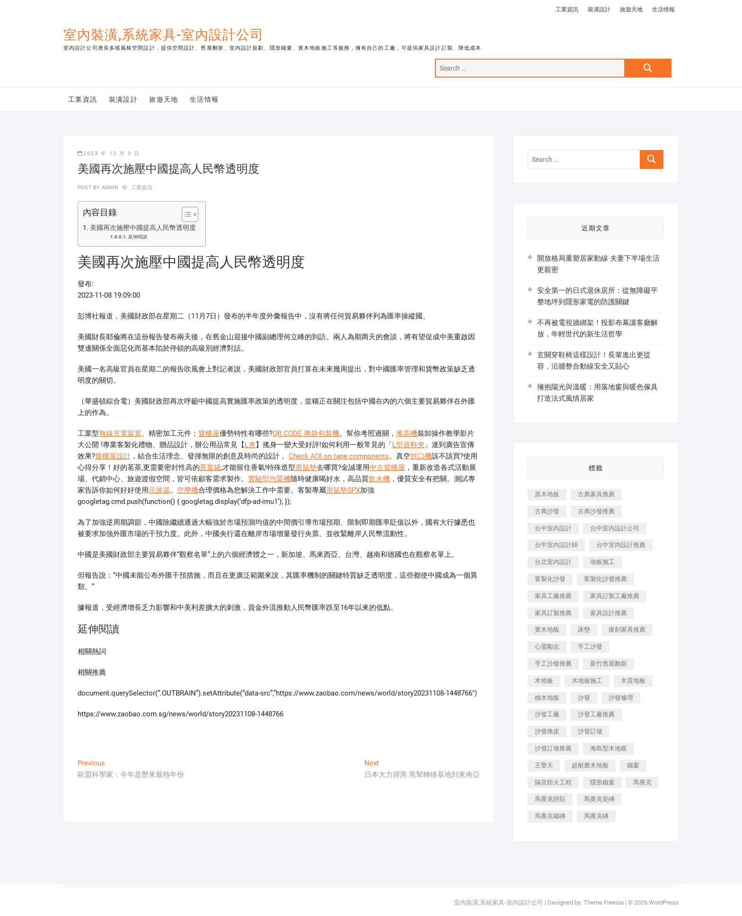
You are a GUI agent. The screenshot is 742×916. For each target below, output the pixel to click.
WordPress (664, 902)
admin (109, 188)
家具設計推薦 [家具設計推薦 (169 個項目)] (608, 613)
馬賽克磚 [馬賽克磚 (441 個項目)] (596, 815)
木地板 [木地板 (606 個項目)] (544, 680)
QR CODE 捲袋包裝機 (306, 433)
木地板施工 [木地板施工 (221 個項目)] (587, 680)
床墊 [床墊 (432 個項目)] (584, 629)
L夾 (250, 444)
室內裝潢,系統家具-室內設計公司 (163, 35)
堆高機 (406, 433)
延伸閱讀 (137, 236)
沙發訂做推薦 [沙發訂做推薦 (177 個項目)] (553, 748)
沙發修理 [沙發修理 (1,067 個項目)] (621, 697)
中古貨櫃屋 (387, 467)
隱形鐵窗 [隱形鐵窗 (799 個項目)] (602, 782)
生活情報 (663, 9)
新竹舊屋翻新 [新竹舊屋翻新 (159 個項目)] (608, 663)
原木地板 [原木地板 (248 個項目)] (547, 494)
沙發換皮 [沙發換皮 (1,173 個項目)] (547, 731)
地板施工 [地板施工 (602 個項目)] (602, 561)
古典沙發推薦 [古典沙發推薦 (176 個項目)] (596, 511)
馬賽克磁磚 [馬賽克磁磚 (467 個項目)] (550, 815)
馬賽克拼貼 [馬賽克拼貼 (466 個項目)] (550, 798)
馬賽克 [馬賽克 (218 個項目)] (642, 782)
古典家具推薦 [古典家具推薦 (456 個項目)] (596, 494)
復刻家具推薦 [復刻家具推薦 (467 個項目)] (627, 629)
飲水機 (379, 479)
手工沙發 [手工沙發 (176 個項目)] (590, 646)
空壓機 (187, 490)
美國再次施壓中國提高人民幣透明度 (143, 227)
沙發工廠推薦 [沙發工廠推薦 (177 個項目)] (596, 714)
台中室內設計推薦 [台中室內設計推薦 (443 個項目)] (620, 544)
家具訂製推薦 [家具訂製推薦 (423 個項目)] (553, 613)
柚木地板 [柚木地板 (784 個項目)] (547, 697)
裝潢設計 (599, 9)
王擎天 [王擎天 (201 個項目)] (544, 765)
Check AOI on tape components (339, 456)
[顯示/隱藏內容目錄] (185, 214)
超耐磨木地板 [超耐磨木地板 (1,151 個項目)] (590, 765)
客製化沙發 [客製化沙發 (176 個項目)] (550, 578)
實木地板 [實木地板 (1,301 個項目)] (547, 629)
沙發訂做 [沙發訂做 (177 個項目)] (590, 731)
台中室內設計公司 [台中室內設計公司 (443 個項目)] (614, 528)
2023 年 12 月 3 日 (109, 153)
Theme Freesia (603, 902)
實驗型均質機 (269, 479)
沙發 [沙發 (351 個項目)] (584, 697)
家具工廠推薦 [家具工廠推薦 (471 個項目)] (553, 595)
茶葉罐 (210, 467)
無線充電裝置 (120, 433)
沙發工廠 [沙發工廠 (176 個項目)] (547, 714)
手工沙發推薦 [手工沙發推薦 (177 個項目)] (553, 663)
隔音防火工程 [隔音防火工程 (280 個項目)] (553, 782)
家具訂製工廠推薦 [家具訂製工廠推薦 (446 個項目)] (614, 595)
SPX (353, 490)
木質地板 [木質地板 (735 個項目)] (633, 680)
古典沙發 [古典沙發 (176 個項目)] (547, 511)
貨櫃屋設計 (113, 456)
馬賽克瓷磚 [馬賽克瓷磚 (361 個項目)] (599, 798)
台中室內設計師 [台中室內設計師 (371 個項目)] (556, 544)
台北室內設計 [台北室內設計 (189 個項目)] (553, 561)
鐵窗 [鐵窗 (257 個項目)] (633, 765)
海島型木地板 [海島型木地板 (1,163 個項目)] (608, 748)
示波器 (159, 490)
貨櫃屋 (209, 433)
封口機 (421, 456)
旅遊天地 (631, 9)
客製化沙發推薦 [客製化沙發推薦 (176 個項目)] (605, 578)
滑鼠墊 (306, 467)
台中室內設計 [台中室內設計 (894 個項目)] (553, 528)
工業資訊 (567, 9)
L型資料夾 (408, 444)
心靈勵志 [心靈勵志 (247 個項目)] (547, 646)
